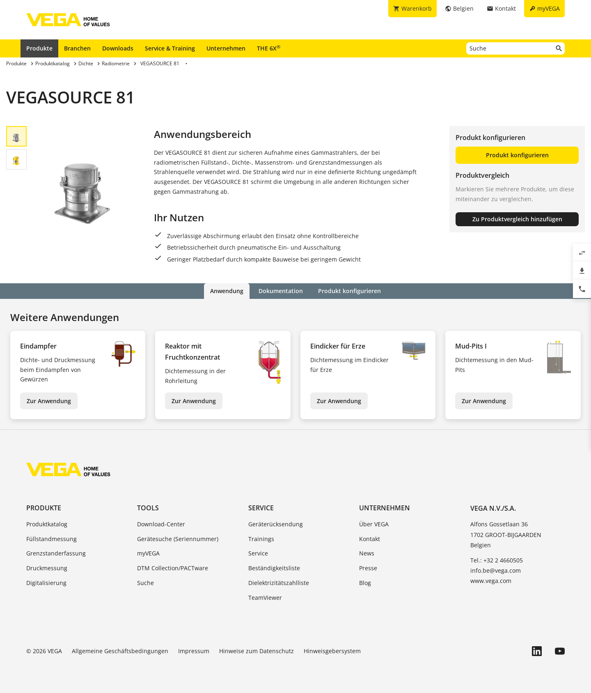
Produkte (39, 48)
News (366, 553)
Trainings (261, 538)
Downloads (117, 48)
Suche (145, 583)
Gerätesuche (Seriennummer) (177, 538)
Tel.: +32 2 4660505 (496, 560)
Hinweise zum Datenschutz (256, 650)
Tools (148, 507)
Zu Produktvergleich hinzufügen (517, 219)
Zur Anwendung (49, 400)
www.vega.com (490, 581)
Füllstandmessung (51, 538)
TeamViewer (265, 597)
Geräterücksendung (275, 524)
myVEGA (148, 553)
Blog (365, 583)
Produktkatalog (46, 524)
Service (261, 507)
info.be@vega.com (495, 570)
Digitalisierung (46, 583)
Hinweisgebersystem (332, 650)
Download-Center (161, 524)
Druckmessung (46, 568)
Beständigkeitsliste (274, 568)
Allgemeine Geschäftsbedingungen (120, 650)
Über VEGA (374, 524)
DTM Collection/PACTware (172, 568)
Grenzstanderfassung (56, 553)
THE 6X (268, 48)
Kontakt (369, 538)
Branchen (77, 48)
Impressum (193, 650)
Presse (368, 568)
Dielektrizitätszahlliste (278, 583)
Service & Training (170, 48)
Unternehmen (225, 48)
